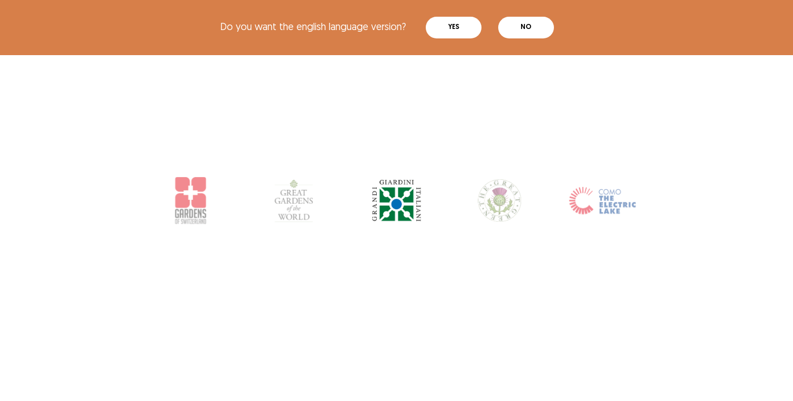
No (526, 27)
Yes (453, 27)
